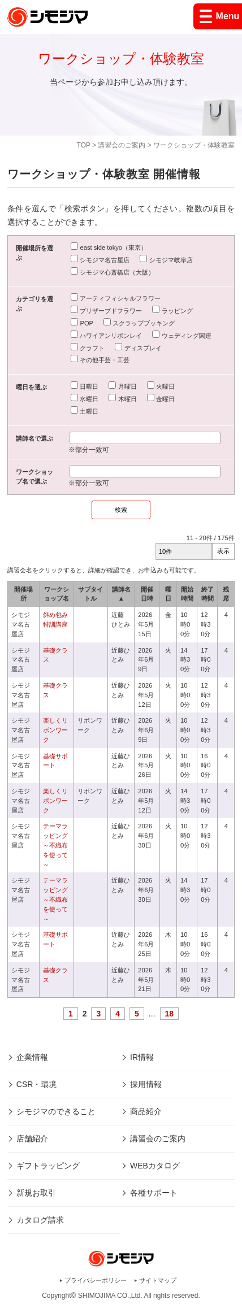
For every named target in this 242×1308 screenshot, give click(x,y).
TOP (83, 145)
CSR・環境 (36, 1084)
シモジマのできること (56, 1111)
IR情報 (142, 1057)
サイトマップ (157, 1280)
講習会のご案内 (121, 145)
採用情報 (146, 1084)
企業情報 (32, 1057)
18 (169, 1013)
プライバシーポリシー (95, 1280)
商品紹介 (146, 1111)
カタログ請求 (40, 1219)
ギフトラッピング (48, 1165)
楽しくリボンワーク (55, 730)
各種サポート (154, 1192)
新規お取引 (36, 1192)
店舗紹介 (32, 1138)
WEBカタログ (155, 1165)
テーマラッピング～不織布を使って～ (55, 845)
